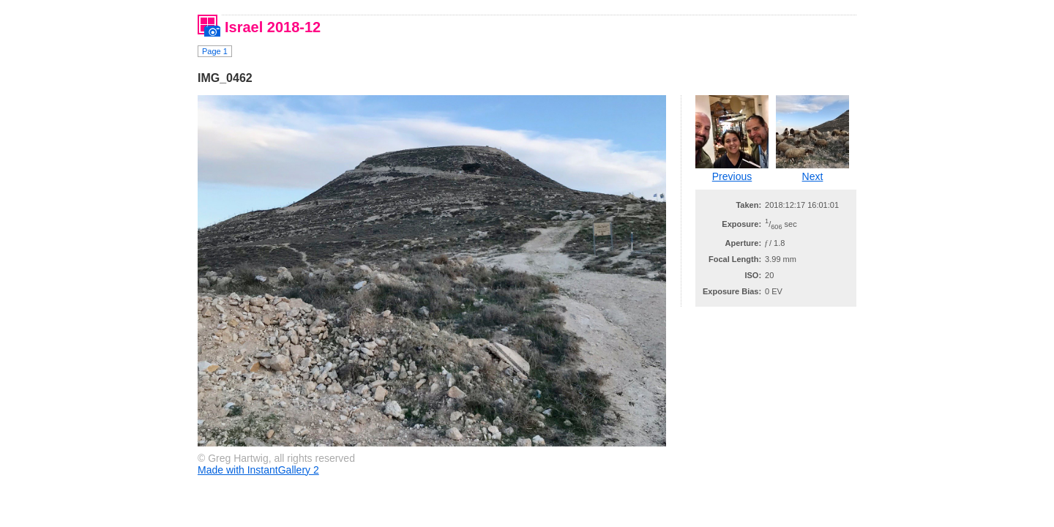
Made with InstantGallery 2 (258, 470)
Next (812, 176)
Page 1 (215, 51)
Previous (732, 176)
